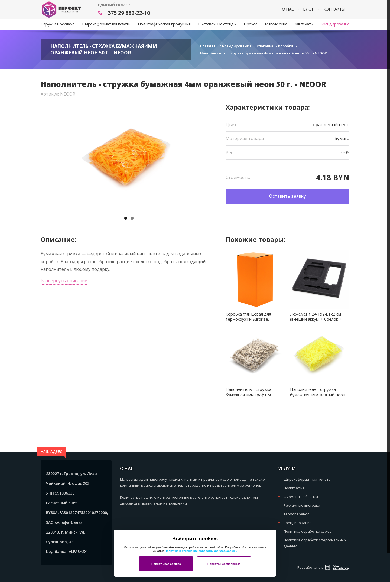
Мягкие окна (276, 24)
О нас (288, 9)
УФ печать (304, 24)
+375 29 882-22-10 (127, 13)
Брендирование (335, 24)
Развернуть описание (64, 281)
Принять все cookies (166, 563)
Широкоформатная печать (106, 24)
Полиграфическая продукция (164, 24)
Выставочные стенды (217, 24)
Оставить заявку (287, 196)
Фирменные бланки (301, 496)
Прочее (250, 24)
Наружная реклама (57, 24)
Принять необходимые (223, 563)
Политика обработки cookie (308, 531)
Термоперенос (296, 514)
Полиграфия (294, 488)
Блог (308, 9)
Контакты (334, 9)
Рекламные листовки (302, 505)
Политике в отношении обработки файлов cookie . (200, 550)
